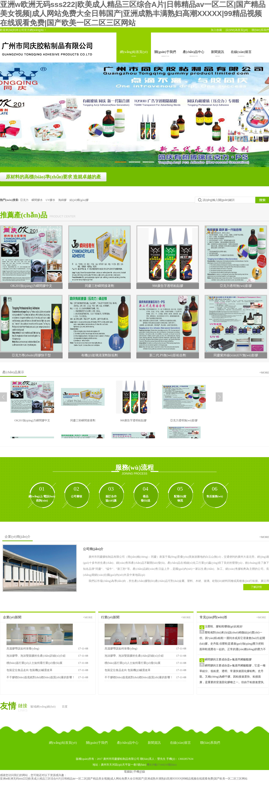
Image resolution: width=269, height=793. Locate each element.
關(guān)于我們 (165, 54)
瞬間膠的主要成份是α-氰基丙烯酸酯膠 (228, 659)
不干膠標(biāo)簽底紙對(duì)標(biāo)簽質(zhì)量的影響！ (139, 677)
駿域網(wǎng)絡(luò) (43, 706)
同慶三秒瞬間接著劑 (82, 420)
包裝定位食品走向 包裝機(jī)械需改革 (29, 670)
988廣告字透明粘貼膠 (133, 420)
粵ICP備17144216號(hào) (161, 764)
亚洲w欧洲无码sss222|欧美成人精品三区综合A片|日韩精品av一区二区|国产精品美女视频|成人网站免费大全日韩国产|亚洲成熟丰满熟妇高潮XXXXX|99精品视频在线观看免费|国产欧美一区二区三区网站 (133, 13)
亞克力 (24, 200)
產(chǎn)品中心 (194, 54)
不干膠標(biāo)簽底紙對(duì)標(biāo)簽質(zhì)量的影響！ (40, 677)
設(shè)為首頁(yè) (237, 30)
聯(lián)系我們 (260, 30)
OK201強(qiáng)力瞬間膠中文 (32, 420)
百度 (64, 706)
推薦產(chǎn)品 (23, 215)
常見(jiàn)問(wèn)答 (213, 617)
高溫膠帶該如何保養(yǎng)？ (22, 648)
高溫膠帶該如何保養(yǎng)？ (121, 648)
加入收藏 (216, 30)
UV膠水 (51, 200)
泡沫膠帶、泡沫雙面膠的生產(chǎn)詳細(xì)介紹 (134, 655)
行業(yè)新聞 (110, 617)
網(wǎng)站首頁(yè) (134, 54)
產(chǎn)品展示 (13, 372)
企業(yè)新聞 (12, 617)
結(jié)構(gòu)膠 (79, 200)
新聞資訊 (217, 54)
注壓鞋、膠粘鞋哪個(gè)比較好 (224, 626)
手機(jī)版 (139, 771)
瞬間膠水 (37, 200)
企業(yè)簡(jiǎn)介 (17, 536)
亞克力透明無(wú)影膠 (184, 420)
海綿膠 (62, 200)
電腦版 (128, 771)
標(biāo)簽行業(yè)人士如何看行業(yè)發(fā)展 (34, 663)
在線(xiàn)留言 (241, 54)
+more (264, 372)
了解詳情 (256, 587)
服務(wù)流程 (134, 467)
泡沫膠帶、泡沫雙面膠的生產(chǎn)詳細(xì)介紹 (35, 655)
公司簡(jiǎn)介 (93, 549)
